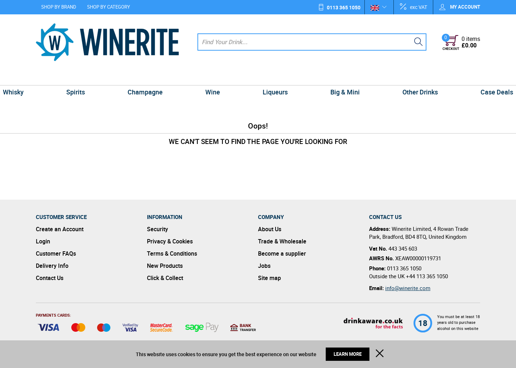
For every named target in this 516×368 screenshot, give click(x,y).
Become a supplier (282, 253)
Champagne (160, 77)
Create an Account (59, 229)
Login (43, 241)
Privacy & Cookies (170, 241)
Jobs (264, 266)
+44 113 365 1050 (427, 276)
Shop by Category (108, 7)
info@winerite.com (407, 288)
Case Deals (461, 77)
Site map (269, 278)
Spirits (101, 77)
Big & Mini (329, 77)
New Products (165, 266)
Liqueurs (270, 77)
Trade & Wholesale (282, 241)
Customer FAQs (56, 253)
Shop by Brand (58, 7)
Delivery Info (52, 266)
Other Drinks (394, 77)
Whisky (49, 77)
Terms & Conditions (172, 253)
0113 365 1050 (343, 7)
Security (157, 229)
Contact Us (49, 278)
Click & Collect (165, 278)
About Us (269, 229)
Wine (217, 77)
